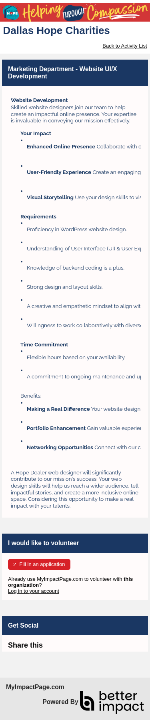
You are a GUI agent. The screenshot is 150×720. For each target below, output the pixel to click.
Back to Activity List (124, 46)
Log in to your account (33, 591)
